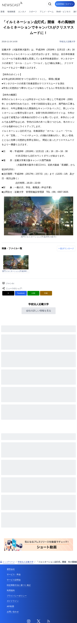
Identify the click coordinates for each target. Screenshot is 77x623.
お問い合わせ (13, 612)
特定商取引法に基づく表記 (19, 585)
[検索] (50, 4)
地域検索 (11, 11)
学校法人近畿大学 (67, 41)
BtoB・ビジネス (63, 11)
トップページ (7, 562)
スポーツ (33, 11)
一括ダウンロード (66, 248)
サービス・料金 (14, 574)
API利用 (10, 606)
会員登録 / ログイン (65, 4)
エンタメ (22, 11)
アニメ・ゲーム (47, 11)
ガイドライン (13, 601)
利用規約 (11, 590)
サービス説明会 (14, 580)
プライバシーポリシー (17, 596)
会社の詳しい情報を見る (38, 310)
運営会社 (11, 569)
